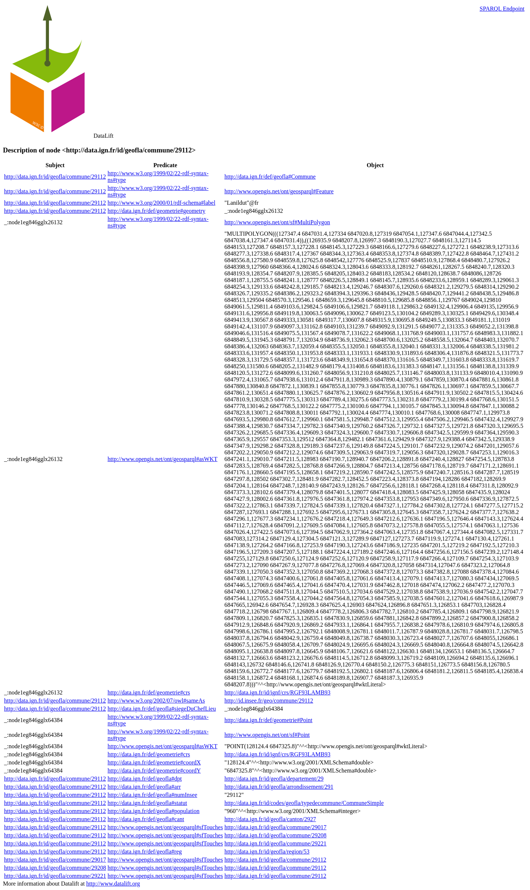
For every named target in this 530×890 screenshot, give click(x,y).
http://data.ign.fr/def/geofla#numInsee (152, 795)
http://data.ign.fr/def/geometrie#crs (148, 692)
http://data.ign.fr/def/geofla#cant (145, 819)
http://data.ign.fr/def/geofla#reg (144, 851)
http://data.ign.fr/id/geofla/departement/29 (274, 778)
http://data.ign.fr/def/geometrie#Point (268, 720)
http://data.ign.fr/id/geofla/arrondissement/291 (279, 787)
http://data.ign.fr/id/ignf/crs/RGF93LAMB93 (278, 692)
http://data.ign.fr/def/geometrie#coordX (154, 762)
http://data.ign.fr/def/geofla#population (153, 811)
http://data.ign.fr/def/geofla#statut (147, 803)
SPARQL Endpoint (502, 9)
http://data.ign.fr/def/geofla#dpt (144, 778)
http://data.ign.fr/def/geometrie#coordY (154, 770)
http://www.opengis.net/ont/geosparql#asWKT (162, 459)
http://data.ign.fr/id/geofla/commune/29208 (275, 835)
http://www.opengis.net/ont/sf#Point (267, 735)
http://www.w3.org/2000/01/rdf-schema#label (161, 203)
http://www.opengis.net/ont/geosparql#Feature (279, 191)
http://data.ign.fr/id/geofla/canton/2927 (270, 819)
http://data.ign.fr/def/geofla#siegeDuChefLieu (161, 709)
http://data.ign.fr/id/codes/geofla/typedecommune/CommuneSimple (304, 803)
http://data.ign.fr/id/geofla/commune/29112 (55, 176)
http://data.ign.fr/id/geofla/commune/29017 (275, 827)
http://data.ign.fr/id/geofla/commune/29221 (275, 843)
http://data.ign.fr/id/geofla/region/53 (267, 851)
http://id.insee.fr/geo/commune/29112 (269, 700)
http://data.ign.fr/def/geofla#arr (144, 787)
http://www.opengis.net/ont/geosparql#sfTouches (165, 827)
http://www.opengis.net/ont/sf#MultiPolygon (277, 222)
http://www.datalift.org (113, 883)
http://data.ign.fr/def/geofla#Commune (270, 176)
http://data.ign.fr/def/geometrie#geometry (156, 211)
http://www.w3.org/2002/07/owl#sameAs (156, 700)
